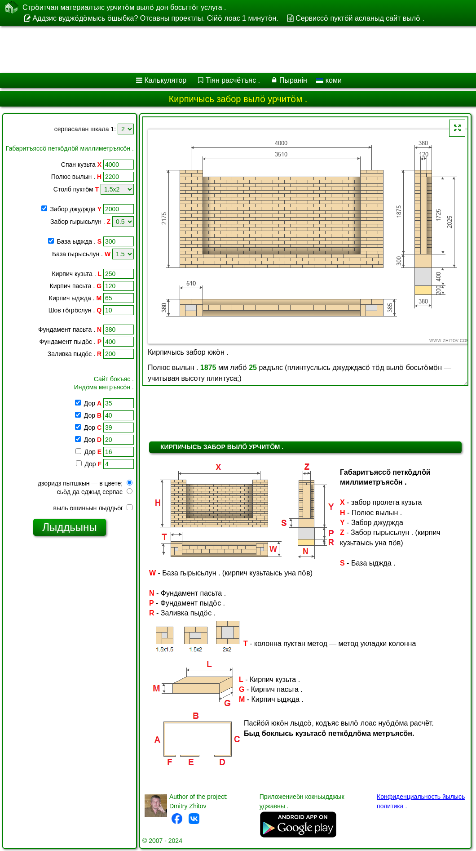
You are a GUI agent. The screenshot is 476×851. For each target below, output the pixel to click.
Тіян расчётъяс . (233, 80)
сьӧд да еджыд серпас (94, 491)
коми (328, 80)
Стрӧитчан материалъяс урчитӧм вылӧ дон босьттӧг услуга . (124, 7)
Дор (91, 403)
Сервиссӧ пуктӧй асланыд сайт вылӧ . (359, 18)
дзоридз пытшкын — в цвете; (85, 483)
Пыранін (293, 80)
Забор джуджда (75, 209)
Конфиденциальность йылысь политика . (421, 801)
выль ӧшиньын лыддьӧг (92, 508)
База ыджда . (79, 241)
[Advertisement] (229, 49)
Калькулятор (166, 80)
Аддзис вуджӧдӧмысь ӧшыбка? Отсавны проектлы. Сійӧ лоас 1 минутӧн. (155, 18)
